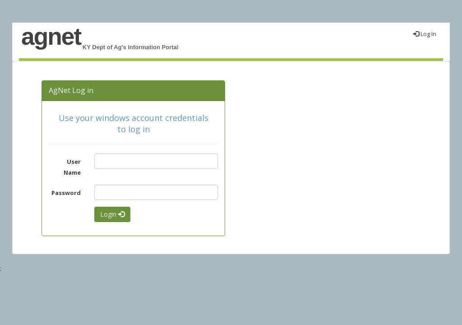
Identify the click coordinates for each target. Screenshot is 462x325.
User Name (72, 167)
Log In (424, 34)
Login (112, 214)
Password (66, 193)
